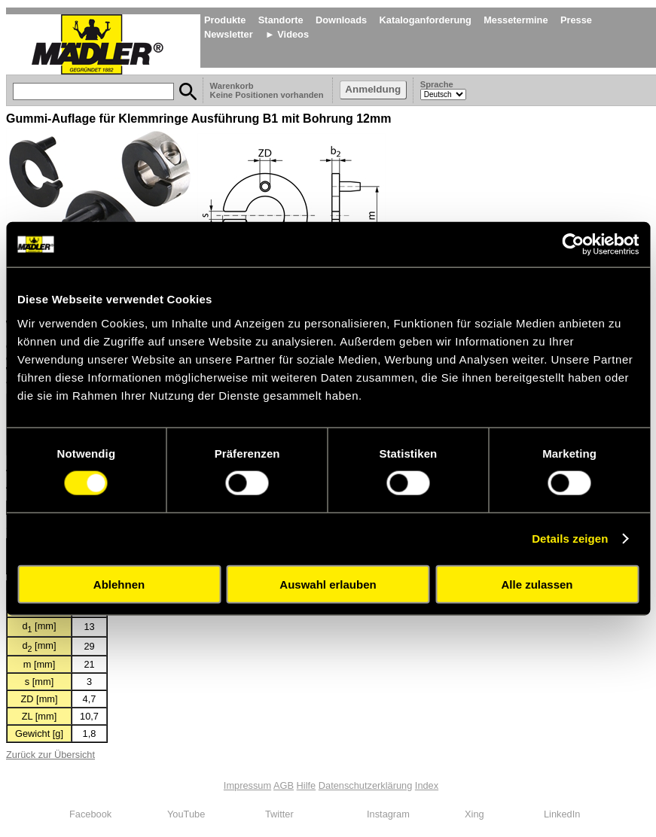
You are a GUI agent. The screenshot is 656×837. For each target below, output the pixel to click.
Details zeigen (570, 538)
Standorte (281, 20)
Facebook (90, 814)
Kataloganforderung (425, 20)
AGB (283, 785)
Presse (576, 20)
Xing (474, 814)
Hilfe (306, 785)
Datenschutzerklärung (365, 785)
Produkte (225, 20)
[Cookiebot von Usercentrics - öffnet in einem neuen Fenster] (573, 244)
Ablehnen (119, 583)
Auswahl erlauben (327, 583)
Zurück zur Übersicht (50, 754)
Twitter (279, 814)
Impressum (247, 785)
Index (426, 785)
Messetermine (516, 20)
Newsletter (228, 34)
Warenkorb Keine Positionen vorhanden (268, 90)
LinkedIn (562, 814)
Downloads (341, 20)
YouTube (186, 814)
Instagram (388, 814)
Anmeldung (373, 89)
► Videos (287, 34)
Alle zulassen (536, 583)
